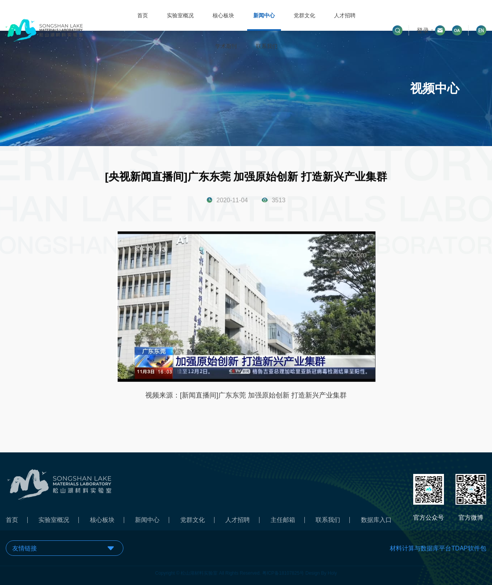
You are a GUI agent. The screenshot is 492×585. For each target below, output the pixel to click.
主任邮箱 (283, 522)
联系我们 (267, 46)
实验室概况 (180, 15)
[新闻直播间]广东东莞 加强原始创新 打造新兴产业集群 (263, 395)
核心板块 (223, 15)
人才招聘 (345, 15)
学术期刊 (226, 46)
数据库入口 (376, 522)
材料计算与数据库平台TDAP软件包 (438, 548)
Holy (332, 571)
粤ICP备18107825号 (283, 571)
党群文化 (304, 15)
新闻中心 (264, 15)
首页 (142, 15)
